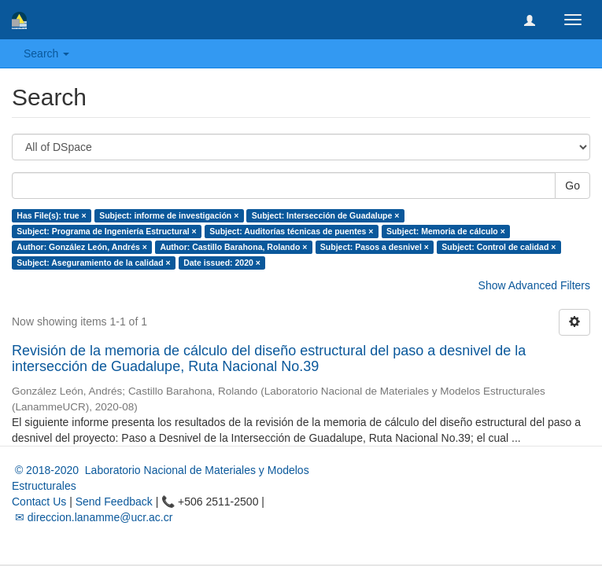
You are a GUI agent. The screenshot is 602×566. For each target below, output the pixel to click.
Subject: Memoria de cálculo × (445, 231)
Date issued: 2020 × (221, 262)
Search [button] (46, 53)
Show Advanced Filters (534, 285)
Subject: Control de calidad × (498, 247)
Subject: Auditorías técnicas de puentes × (291, 231)
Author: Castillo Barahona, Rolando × (233, 247)
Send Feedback (114, 501)
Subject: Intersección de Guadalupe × (326, 215)
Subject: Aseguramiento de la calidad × (93, 262)
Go (572, 185)
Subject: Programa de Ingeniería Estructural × (106, 231)
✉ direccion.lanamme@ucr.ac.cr (92, 517)
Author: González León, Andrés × (82, 247)
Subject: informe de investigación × (168, 215)
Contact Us (39, 501)
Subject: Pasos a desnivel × (374, 247)
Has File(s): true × (51, 215)
